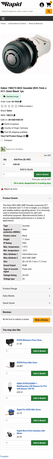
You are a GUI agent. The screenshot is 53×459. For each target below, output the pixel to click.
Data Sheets (9, 296)
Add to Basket (42, 174)
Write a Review (41, 320)
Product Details (10, 198)
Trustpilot (4, 456)
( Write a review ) (25, 106)
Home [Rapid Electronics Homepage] (3, 23)
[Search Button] (49, 11)
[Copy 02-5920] (20, 102)
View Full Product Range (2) (14, 136)
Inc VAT (26, 155)
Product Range (10, 288)
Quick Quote (9, 303)
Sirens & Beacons (36, 23)
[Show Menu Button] (3, 19)
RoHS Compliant (10, 124)
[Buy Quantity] (18, 174)
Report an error (9, 189)
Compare (6, 140)
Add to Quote (26, 169)
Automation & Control (17, 23)
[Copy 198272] (14, 115)
